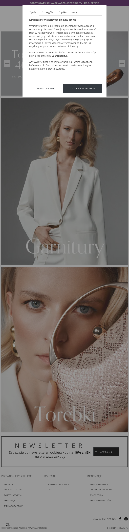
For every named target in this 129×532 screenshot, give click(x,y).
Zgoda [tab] (33, 12)
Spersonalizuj (45, 88)
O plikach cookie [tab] (68, 12)
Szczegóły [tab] (47, 12)
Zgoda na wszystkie (82, 88)
